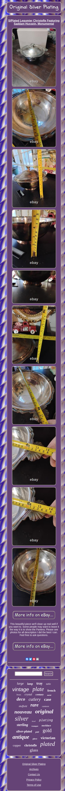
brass (18, 694)
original (44, 711)
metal (49, 695)
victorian (48, 738)
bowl (34, 721)
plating (46, 720)
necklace (46, 725)
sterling (22, 725)
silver (21, 718)
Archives (34, 769)
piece (35, 739)
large (20, 683)
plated (47, 744)
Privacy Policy (33, 779)
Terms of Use (34, 785)
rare (35, 705)
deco (21, 699)
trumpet (35, 726)
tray (39, 683)
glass (34, 750)
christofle (30, 745)
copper (17, 745)
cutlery (35, 699)
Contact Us (34, 774)
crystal (28, 694)
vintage (20, 689)
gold (47, 730)
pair (37, 732)
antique (20, 737)
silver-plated (24, 731)
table (48, 684)
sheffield (23, 706)
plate (38, 689)
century (40, 694)
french (51, 690)
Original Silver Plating (34, 764)
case (47, 699)
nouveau (23, 712)
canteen (45, 706)
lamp (30, 683)
